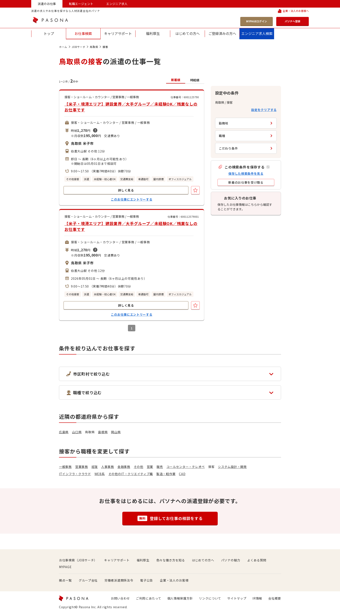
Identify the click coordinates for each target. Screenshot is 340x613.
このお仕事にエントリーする (131, 199)
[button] (243, 167)
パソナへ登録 (292, 21)
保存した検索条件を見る (245, 173)
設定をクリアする (264, 110)
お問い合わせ (120, 598)
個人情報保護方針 (180, 598)
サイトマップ (236, 598)
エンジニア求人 (117, 4)
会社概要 (274, 598)
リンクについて (210, 598)
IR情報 (257, 598)
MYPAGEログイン (256, 21)
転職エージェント (81, 4)
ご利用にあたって (148, 598)
